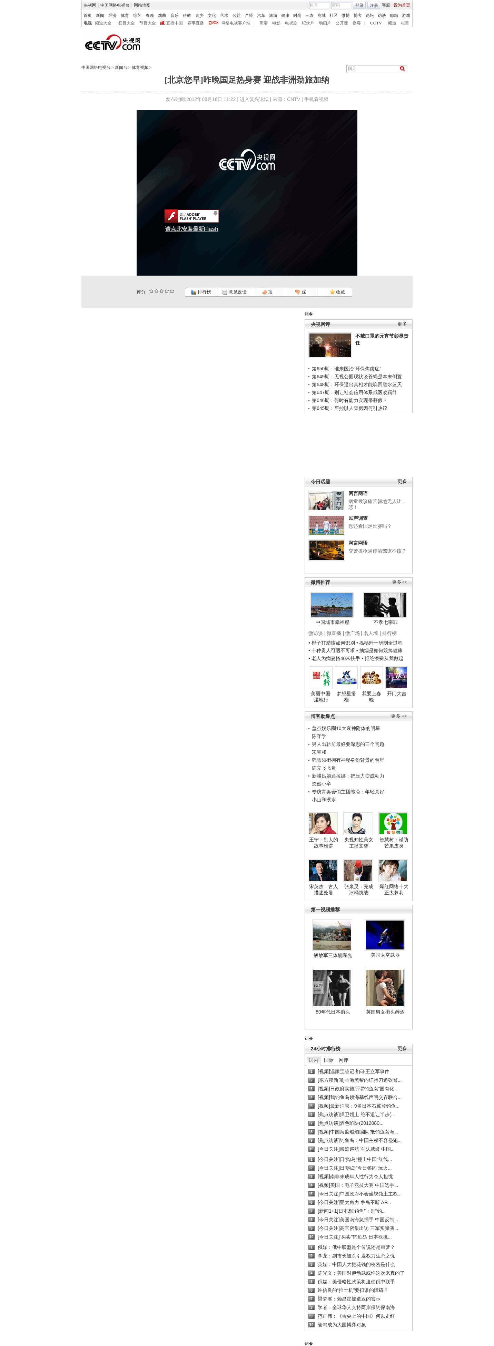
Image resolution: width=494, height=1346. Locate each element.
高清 (263, 23)
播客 (357, 23)
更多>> (399, 582)
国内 (313, 1060)
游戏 (406, 15)
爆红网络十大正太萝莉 (393, 889)
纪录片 (308, 23)
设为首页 (402, 5)
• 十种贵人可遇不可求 (332, 650)
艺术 (224, 15)
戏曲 (162, 15)
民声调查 (358, 518)
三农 (309, 15)
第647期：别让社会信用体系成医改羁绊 (354, 392)
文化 (212, 15)
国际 (329, 1060)
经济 (112, 15)
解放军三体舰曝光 (333, 955)
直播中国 (174, 23)
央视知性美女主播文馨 (358, 843)
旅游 (273, 15)
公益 (237, 15)
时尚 (297, 15)
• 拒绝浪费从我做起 (382, 658)
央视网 (90, 5)
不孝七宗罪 (386, 622)
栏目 (405, 23)
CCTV (376, 23)
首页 (87, 15)
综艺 (137, 15)
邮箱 (394, 15)
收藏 (337, 292)
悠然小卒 (321, 784)
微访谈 (315, 633)
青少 (199, 15)
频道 (392, 23)
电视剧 (291, 23)
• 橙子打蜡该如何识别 (331, 643)
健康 (285, 15)
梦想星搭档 (346, 696)
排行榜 (201, 292)
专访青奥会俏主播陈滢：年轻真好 (348, 791)
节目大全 (147, 23)
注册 (374, 5)
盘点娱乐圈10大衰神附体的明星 (346, 728)
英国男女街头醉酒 (385, 1012)
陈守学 (319, 736)
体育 (125, 15)
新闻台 (121, 67)
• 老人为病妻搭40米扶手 (334, 658)
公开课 (342, 23)
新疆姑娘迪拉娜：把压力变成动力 (348, 776)
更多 (402, 324)
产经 (249, 15)
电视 (87, 23)
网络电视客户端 (235, 23)
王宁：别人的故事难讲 (323, 843)
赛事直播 (195, 23)
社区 (333, 15)
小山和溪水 (324, 799)
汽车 (261, 15)
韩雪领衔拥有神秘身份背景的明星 (348, 760)
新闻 (100, 15)
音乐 (174, 15)
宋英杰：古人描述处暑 (323, 889)
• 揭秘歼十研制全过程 (379, 643)
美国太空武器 (385, 955)
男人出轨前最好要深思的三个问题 (348, 744)
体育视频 (140, 67)
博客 (358, 15)
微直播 (334, 633)
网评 (343, 1060)
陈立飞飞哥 (324, 768)
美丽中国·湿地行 (321, 696)
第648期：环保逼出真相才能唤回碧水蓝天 (357, 384)
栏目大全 (126, 23)
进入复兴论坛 (254, 99)
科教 (187, 15)
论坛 (370, 15)
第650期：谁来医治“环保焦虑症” (346, 368)
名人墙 (371, 633)
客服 (386, 5)
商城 (321, 15)
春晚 (150, 15)
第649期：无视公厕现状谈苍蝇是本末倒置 (357, 376)
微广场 (352, 633)
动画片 (325, 23)
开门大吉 (396, 693)
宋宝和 (319, 752)
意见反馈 (234, 292)
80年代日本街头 (333, 1012)
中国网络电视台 (114, 5)
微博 (346, 15)
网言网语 (358, 493)
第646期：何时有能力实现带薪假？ (349, 400)
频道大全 (103, 23)
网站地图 (142, 5)
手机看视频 (316, 99)
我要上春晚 (371, 696)
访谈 (382, 15)
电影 (276, 23)
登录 (359, 5)
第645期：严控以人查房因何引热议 (349, 408)
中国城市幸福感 (332, 622)
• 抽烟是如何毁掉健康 (379, 650)
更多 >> (399, 716)
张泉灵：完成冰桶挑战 (358, 889)
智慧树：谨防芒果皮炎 (393, 843)
